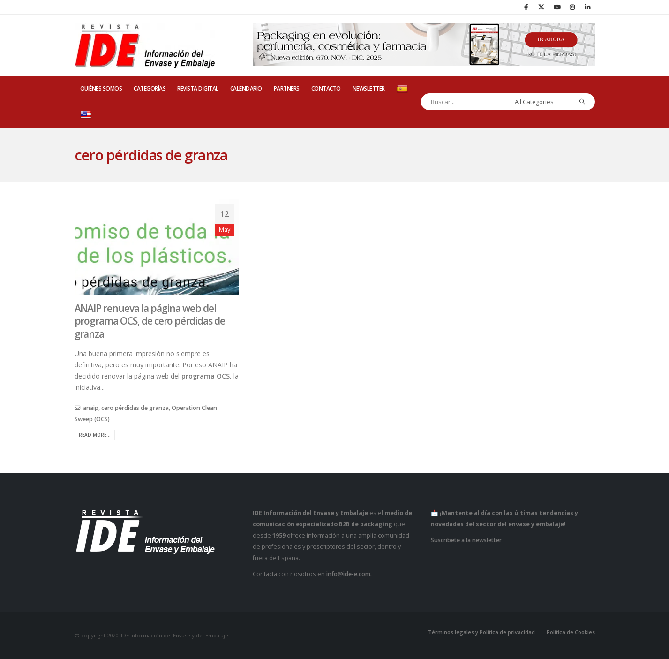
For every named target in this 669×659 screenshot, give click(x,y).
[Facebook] (526, 7)
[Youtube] (557, 7)
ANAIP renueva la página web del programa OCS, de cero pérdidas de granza (150, 321)
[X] (541, 7)
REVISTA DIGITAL (197, 88)
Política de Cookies (571, 632)
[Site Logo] (145, 45)
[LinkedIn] (587, 7)
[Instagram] (572, 7)
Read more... (95, 435)
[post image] (157, 247)
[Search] (582, 102)
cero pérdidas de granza (135, 408)
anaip (90, 408)
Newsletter (369, 88)
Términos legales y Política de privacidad (481, 632)
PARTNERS (287, 88)
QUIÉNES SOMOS (101, 88)
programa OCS (205, 375)
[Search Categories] (541, 102)
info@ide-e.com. (349, 574)
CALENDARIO (246, 88)
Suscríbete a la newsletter (466, 540)
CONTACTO (326, 88)
